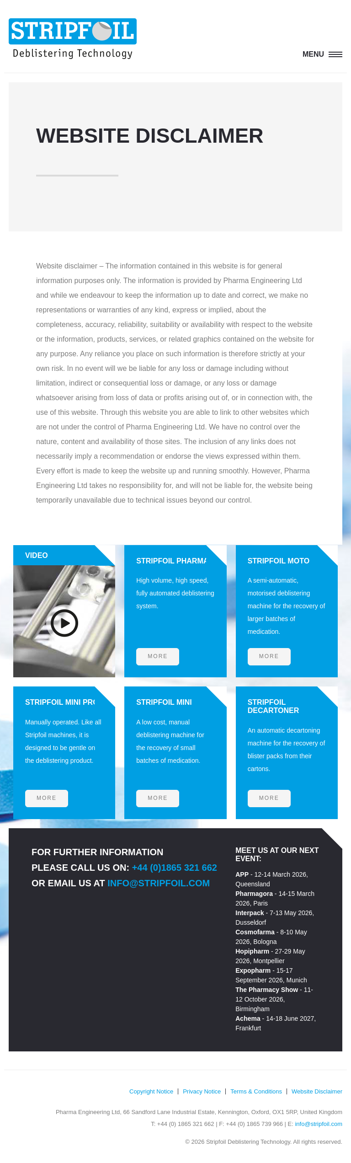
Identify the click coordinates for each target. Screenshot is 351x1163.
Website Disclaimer (317, 1091)
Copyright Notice (151, 1091)
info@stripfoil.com (158, 883)
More (158, 656)
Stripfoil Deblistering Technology (73, 38)
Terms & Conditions (256, 1091)
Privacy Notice (202, 1091)
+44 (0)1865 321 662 (174, 868)
